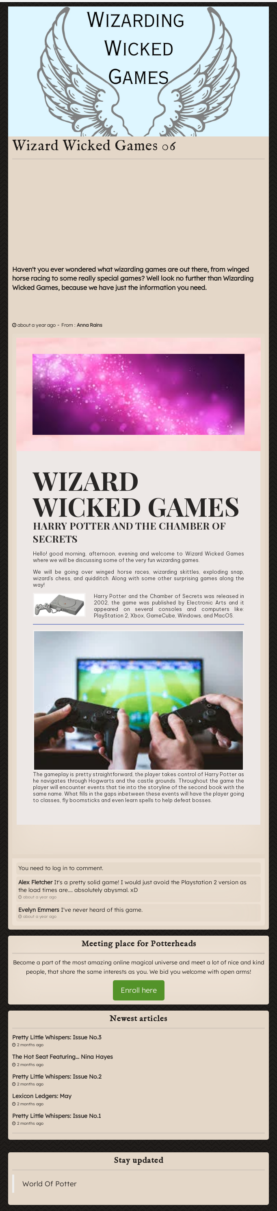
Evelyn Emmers (38, 909)
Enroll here (139, 990)
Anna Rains (89, 325)
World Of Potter (49, 1183)
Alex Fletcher (35, 882)
